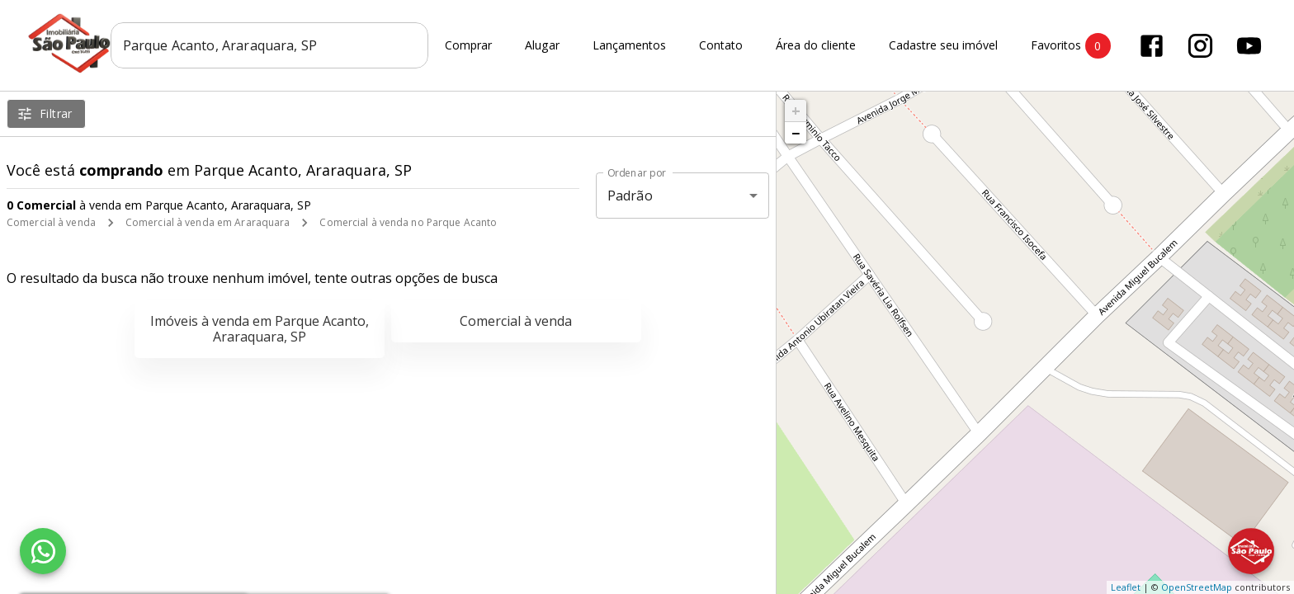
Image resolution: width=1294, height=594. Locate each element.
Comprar (468, 46)
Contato (721, 46)
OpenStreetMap (1196, 587)
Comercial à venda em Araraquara (207, 222)
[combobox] (269, 45)
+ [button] (795, 110)
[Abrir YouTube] (1249, 45)
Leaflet (1126, 587)
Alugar (542, 46)
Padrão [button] (630, 195)
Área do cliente (816, 46)
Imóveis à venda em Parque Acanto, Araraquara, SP (259, 329)
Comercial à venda (51, 222)
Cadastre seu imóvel (943, 46)
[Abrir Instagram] (1200, 45)
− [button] (795, 133)
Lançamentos (629, 46)
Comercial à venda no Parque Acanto (408, 222)
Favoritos (1071, 46)
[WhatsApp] (43, 551)
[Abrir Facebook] (1151, 45)
